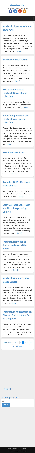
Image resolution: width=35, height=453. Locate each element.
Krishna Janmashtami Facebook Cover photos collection (15, 93)
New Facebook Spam (13, 152)
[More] (19, 51)
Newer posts (7, 342)
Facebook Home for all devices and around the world (15, 245)
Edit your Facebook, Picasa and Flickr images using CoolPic (16, 208)
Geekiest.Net (17, 5)
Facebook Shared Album (15, 59)
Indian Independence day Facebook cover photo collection (15, 119)
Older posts (19, 346)
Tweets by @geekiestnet (10, 398)
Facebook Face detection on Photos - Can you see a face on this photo (17, 315)
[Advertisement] (17, 368)
